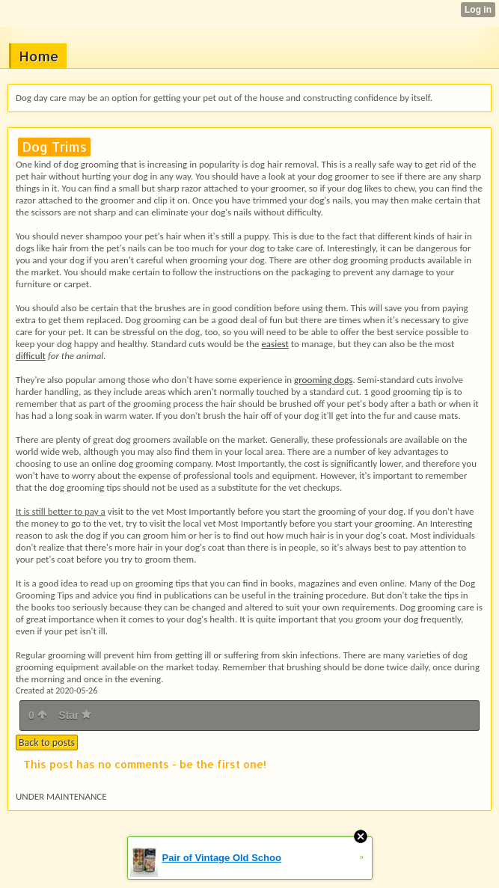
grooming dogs (323, 379)
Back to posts (47, 742)
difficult (31, 355)
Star (74, 715)
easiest (275, 343)
